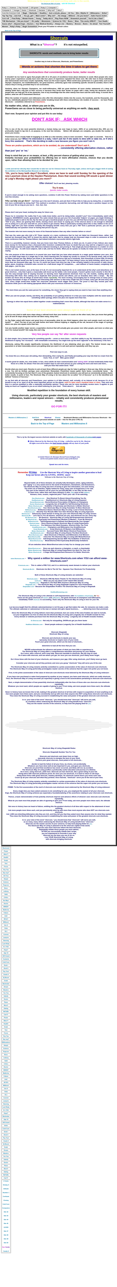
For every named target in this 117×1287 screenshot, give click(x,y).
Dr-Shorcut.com (36, 620)
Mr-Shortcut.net (31, 519)
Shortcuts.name (32, 579)
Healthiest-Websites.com (34, 624)
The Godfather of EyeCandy (83, 596)
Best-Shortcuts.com (35, 535)
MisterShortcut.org (36, 540)
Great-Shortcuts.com (40, 529)
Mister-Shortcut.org (34, 550)
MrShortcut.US (33, 521)
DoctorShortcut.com (37, 502)
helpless (87, 492)
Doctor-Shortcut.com (37, 504)
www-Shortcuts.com (17, 558)
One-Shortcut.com (38, 498)
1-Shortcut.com (29, 512)
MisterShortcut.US (34, 539)
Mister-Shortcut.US (38, 531)
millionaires (56, 597)
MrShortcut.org (30, 510)
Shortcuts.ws (34, 525)
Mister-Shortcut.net (35, 552)
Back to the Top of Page (12, 30)
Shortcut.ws (26, 513)
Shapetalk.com (30, 584)
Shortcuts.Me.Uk (28, 569)
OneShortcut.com (37, 500)
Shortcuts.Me (26, 515)
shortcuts (36, 599)
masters (45, 597)
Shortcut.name (34, 523)
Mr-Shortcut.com (31, 517)
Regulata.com (34, 582)
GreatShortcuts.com (39, 527)
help (72, 492)
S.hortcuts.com (23, 565)
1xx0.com (38, 581)
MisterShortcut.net (34, 548)
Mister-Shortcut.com (35, 506)
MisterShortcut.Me (34, 537)
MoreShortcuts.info (34, 508)
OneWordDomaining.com (59, 592)
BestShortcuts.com (37, 533)
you (89, 703)
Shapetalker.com (28, 586)
